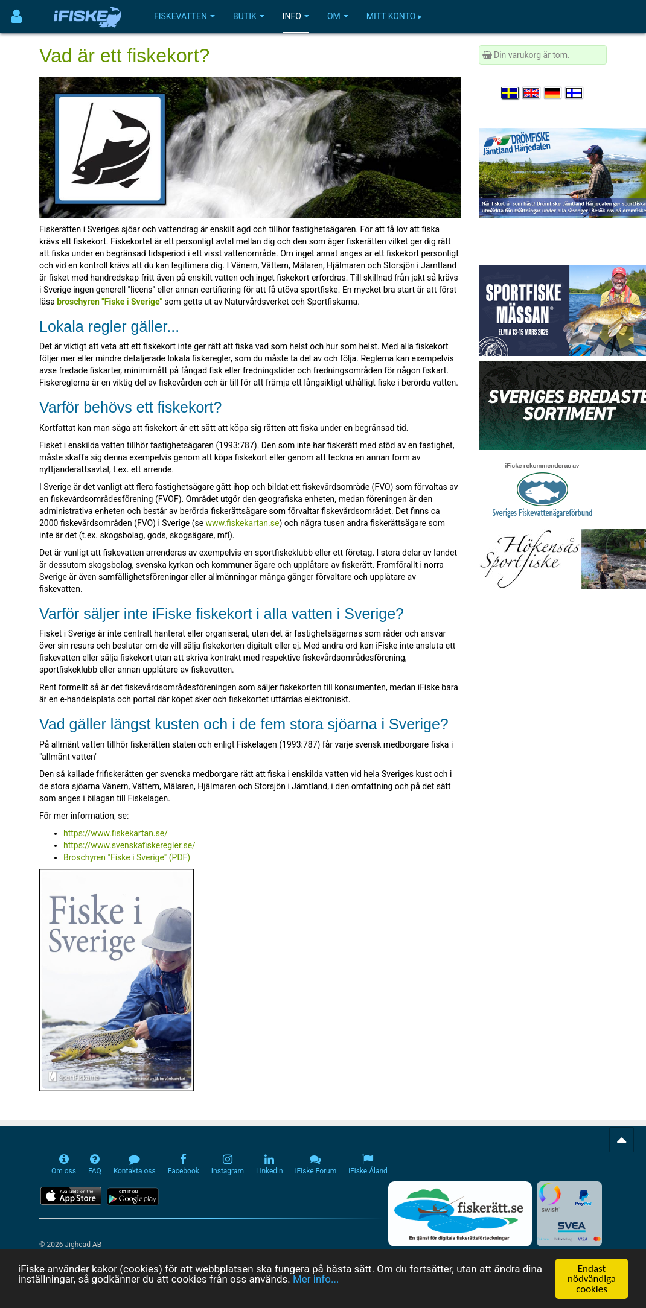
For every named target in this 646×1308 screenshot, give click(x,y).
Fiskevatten (184, 16)
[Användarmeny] (16, 16)
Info (296, 16)
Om (337, 16)
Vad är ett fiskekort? (124, 55)
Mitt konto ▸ (394, 16)
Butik (248, 16)
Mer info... (316, 1279)
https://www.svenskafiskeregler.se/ (129, 845)
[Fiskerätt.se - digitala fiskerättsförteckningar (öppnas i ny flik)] (460, 1213)
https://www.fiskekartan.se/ (115, 833)
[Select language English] (532, 93)
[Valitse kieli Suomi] (575, 93)
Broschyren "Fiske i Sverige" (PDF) (126, 857)
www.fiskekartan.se (243, 523)
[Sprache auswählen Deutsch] (553, 93)
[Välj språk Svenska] (511, 93)
